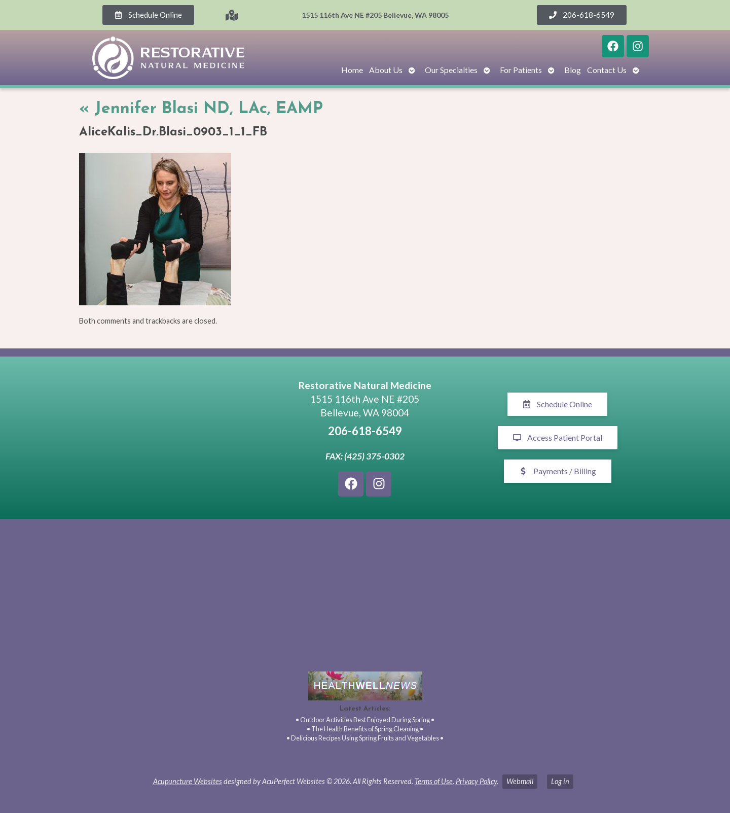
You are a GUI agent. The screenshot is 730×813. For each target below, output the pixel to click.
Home (352, 70)
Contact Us (607, 70)
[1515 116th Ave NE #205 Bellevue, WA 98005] (172, 437)
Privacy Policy (476, 781)
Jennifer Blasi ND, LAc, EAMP (201, 109)
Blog (572, 70)
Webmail (519, 781)
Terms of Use (434, 781)
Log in (560, 781)
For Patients (521, 70)
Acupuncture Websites (187, 781)
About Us (386, 70)
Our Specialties (451, 70)
